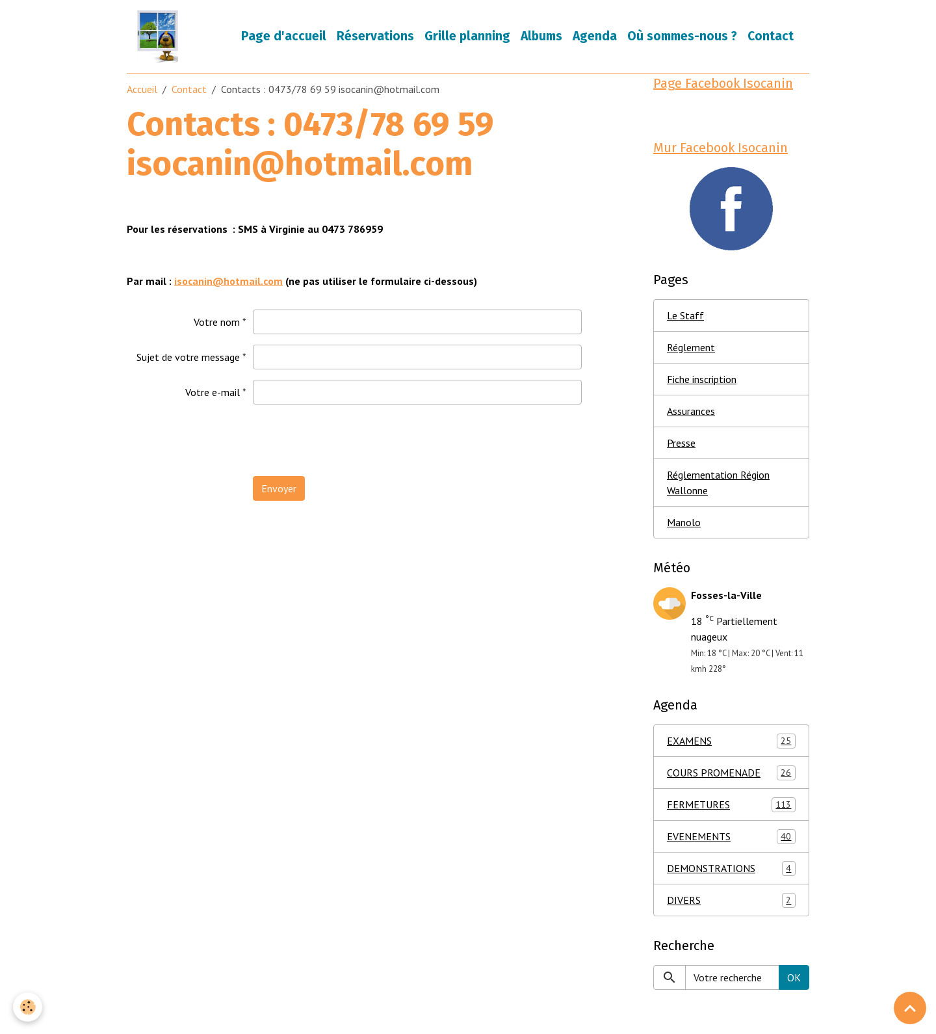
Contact (771, 36)
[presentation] (351, 440)
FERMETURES (731, 804)
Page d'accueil (283, 36)
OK (794, 977)
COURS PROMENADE (731, 772)
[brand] (160, 36)
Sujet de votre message (188, 357)
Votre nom (217, 321)
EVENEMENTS (731, 836)
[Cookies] (27, 1007)
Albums (541, 36)
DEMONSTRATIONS (731, 868)
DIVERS (731, 900)
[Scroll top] (910, 1008)
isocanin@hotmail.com (228, 280)
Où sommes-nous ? (682, 36)
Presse (681, 442)
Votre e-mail (212, 392)
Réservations (375, 36)
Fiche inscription (701, 379)
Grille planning (467, 36)
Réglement (691, 347)
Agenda (595, 36)
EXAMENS (731, 741)
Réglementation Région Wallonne (718, 482)
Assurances (691, 411)
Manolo (684, 522)
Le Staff (685, 315)
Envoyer (278, 488)
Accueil (142, 89)
